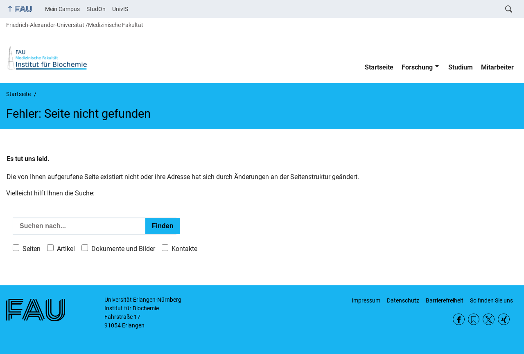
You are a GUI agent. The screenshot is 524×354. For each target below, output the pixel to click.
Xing (504, 319)
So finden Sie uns (491, 300)
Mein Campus (62, 9)
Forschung (417, 67)
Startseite (379, 67)
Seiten (32, 249)
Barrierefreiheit (444, 300)
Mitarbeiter (497, 67)
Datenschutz (403, 300)
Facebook (459, 319)
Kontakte (184, 249)
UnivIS (120, 9)
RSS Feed (474, 319)
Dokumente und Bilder (123, 249)
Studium (460, 67)
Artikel (66, 249)
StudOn (96, 9)
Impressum (366, 300)
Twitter (489, 319)
